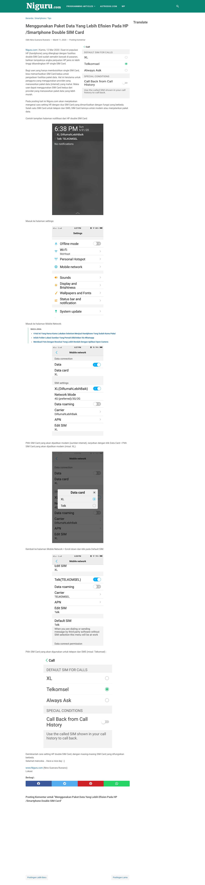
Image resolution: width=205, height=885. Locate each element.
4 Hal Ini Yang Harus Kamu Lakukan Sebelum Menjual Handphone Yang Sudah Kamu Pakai (74, 333)
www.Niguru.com (34, 767)
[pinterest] (91, 783)
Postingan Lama (120, 877)
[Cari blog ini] (177, 6)
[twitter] (65, 783)
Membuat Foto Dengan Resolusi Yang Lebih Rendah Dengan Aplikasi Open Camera (70, 342)
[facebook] (39, 783)
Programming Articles (79, 6)
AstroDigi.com (108, 6)
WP (123, 6)
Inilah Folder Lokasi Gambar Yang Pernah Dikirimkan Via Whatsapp (63, 338)
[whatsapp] (117, 783)
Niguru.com (31, 50)
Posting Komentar (77, 40)
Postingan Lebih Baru (36, 877)
